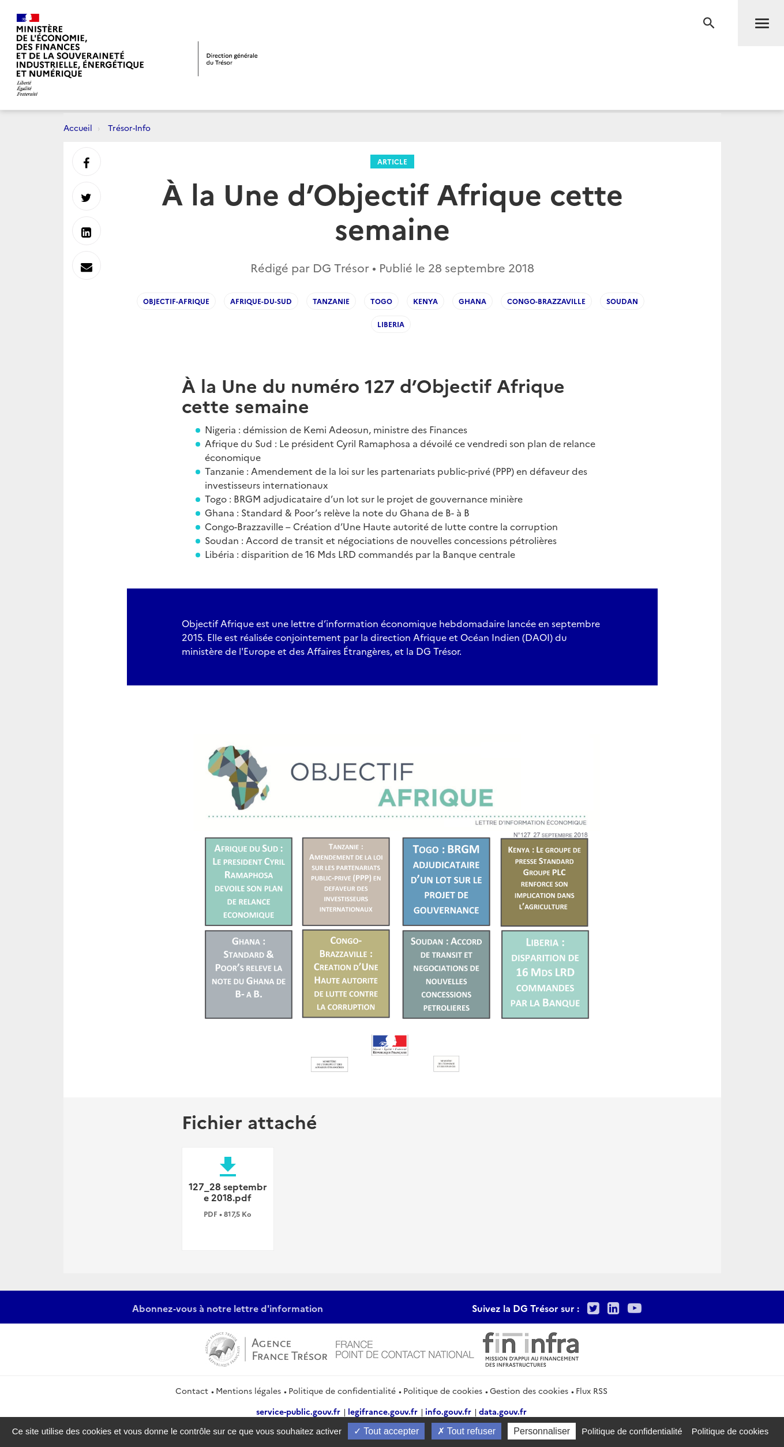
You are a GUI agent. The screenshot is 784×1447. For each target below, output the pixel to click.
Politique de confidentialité (342, 1390)
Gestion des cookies (529, 1390)
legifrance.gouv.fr (383, 1411)
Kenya (425, 301)
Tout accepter (386, 1431)
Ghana (472, 301)
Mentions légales (248, 1390)
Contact (191, 1390)
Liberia (390, 324)
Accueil (77, 127)
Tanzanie (331, 301)
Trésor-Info (129, 127)
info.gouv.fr (448, 1411)
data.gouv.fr (503, 1411)
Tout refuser (466, 1431)
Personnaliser (541, 1431)
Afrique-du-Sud (261, 301)
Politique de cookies (442, 1390)
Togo (381, 301)
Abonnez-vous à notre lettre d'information (227, 1308)
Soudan (622, 301)
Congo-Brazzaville (546, 301)
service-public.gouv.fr (298, 1411)
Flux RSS (591, 1390)
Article (392, 161)
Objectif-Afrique (176, 301)
